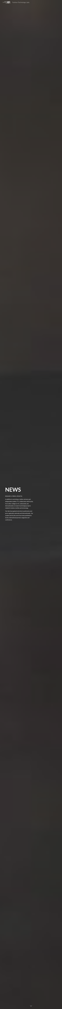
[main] (20, 504)
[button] (31, 1006)
